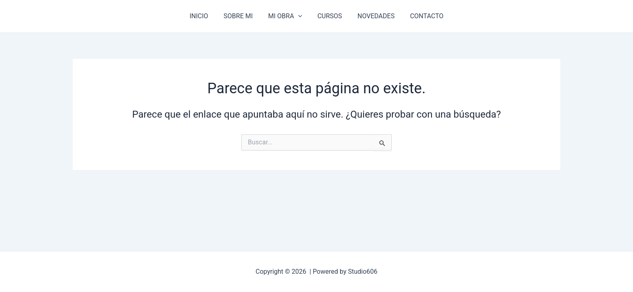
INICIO (204, 16)
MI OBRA (286, 16)
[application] (299, 16)
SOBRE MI (241, 16)
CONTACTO (420, 16)
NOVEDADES (372, 16)
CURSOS (328, 16)
